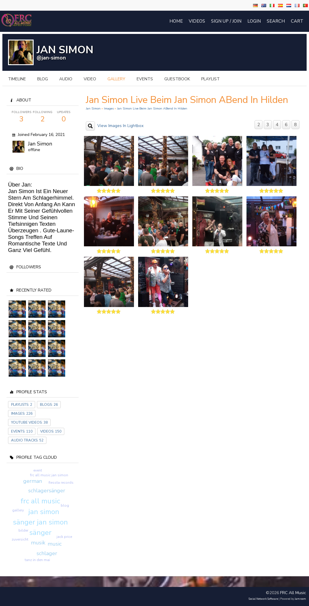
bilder (23, 530)
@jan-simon (51, 57)
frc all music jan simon (49, 475)
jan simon (43, 511)
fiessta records (61, 482)
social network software (263, 599)
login (254, 21)
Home (176, 21)
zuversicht (20, 539)
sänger (40, 532)
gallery (116, 79)
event (37, 470)
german (32, 481)
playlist (210, 79)
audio (65, 79)
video (90, 79)
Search (276, 21)
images (109, 108)
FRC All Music (293, 593)
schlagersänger (46, 490)
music (55, 543)
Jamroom (300, 599)
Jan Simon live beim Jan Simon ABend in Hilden (152, 108)
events (145, 79)
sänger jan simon (40, 522)
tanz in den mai (37, 560)
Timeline (17, 79)
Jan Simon (40, 143)
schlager (47, 553)
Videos (197, 21)
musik (38, 542)
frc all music (40, 501)
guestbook (177, 79)
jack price (64, 536)
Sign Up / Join (226, 21)
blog (42, 79)
